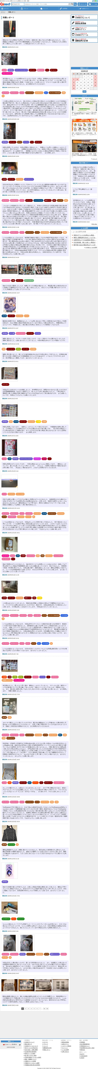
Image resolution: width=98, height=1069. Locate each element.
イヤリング (23, 615)
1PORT (82, 1058)
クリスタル (20, 179)
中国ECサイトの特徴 (30, 1061)
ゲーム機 (12, 333)
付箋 (13, 280)
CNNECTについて (29, 1042)
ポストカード (10, 349)
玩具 (11, 421)
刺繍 (42, 555)
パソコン (26, 142)
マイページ (65, 1048)
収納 (9, 458)
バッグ (4, 70)
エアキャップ (48, 782)
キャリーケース (21, 333)
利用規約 (82, 1042)
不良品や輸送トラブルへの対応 (33, 1057)
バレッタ (35, 677)
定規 (54, 200)
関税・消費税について (30, 1059)
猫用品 (18, 349)
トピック (94, 159)
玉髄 (4, 738)
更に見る (94, 224)
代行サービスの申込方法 (31, 1048)
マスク (44, 458)
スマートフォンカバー (21, 70)
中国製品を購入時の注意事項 (32, 1065)
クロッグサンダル (7, 73)
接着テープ (48, 200)
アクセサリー (11, 516)
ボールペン (54, 70)
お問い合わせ (65, 1051)
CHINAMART (83, 1056)
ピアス (28, 643)
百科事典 (33, 349)
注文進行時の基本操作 (30, 1051)
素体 (9, 717)
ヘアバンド (55, 677)
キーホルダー (6, 559)
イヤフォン (37, 458)
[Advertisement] (35, 1024)
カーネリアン (38, 92)
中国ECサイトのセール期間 (32, 1063)
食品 (66, 200)
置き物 (4, 316)
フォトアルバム (38, 200)
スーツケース (6, 280)
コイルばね (64, 615)
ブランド (45, 1044)
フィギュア (37, 513)
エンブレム (20, 316)
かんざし (63, 954)
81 (44, 1008)
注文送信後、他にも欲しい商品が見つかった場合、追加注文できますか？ (85, 242)
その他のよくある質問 (91, 247)
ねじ (46, 92)
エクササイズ (6, 919)
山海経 (44, 421)
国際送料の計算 (47, 1048)
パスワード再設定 (66, 1046)
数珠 (60, 735)
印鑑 (34, 598)
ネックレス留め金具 (55, 92)
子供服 (38, 421)
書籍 (4, 349)
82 (47, 1008)
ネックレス (5, 92)
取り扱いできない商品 (30, 1055)
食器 (9, 782)
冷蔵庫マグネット (7, 680)
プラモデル (11, 494)
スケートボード (29, 280)
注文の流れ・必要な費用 (31, 1049)
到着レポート (46, 1049)
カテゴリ (45, 1042)
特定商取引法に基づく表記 (87, 1048)
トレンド (45, 1046)
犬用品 (15, 677)
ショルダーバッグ (59, 782)
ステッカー (32, 70)
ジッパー (60, 200)
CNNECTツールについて (31, 1046)
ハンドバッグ (30, 555)
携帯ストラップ (55, 954)
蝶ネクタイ (41, 70)
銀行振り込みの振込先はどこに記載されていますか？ (85, 245)
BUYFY (82, 1054)
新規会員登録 (65, 1042)
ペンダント (29, 513)
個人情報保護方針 (85, 1044)
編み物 (4, 717)
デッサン (5, 957)
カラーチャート (29, 179)
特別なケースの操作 (30, 1053)
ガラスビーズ (10, 738)
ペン (47, 70)
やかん (13, 919)
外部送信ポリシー (85, 1046)
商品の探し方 (28, 1044)
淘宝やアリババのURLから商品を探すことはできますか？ (85, 235)
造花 (29, 782)
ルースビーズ (29, 92)
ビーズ (19, 142)
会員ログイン (65, 1044)
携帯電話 (10, 70)
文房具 (4, 179)
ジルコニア (21, 516)
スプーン (35, 782)
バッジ (26, 316)
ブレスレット (14, 92)
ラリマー (28, 516)
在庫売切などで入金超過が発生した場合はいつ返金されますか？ (85, 240)
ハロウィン (49, 555)
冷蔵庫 (4, 677)
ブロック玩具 (20, 494)
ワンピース (5, 555)
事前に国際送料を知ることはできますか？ (85, 237)
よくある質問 (65, 1049)
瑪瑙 (63, 92)
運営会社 (82, 1049)
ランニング (11, 844)
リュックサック (58, 555)
